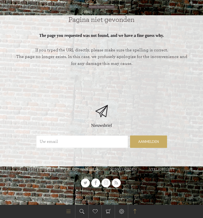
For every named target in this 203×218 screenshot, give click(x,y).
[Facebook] (95, 182)
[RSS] (116, 182)
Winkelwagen (108, 211)
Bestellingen (41, 169)
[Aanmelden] (82, 141)
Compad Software (126, 195)
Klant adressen (82, 169)
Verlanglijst (162, 169)
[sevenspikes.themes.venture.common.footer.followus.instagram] (106, 182)
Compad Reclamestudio (112, 202)
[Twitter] (85, 182)
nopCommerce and (96, 195)
